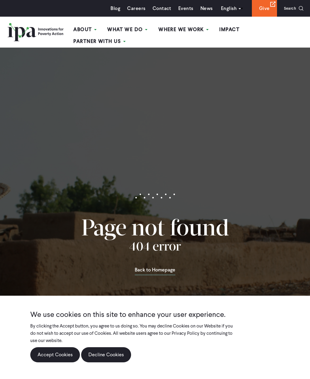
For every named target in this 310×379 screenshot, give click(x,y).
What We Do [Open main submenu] (130, 30)
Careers (133, 8)
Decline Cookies (106, 354)
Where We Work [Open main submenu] (185, 30)
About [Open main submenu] (89, 30)
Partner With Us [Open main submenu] (276, 30)
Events (182, 8)
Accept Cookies (55, 354)
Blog (112, 8)
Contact (158, 8)
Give (260, 8)
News (202, 8)
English (225, 8)
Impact (230, 30)
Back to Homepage (155, 266)
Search (288, 8)
